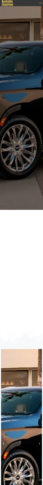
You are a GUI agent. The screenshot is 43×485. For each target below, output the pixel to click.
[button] (3, 443)
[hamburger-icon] (40, 3)
